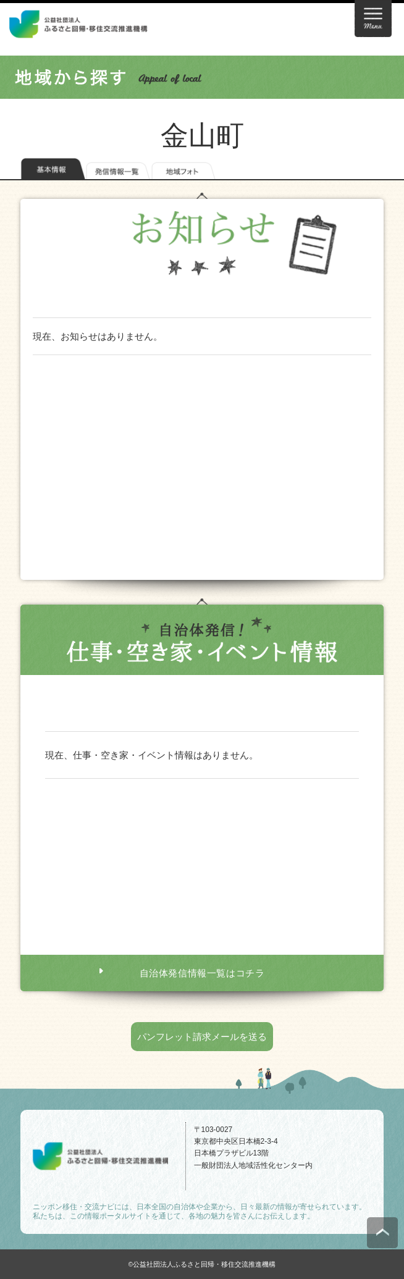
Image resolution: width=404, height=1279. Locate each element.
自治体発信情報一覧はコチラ (202, 973)
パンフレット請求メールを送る (202, 1036)
